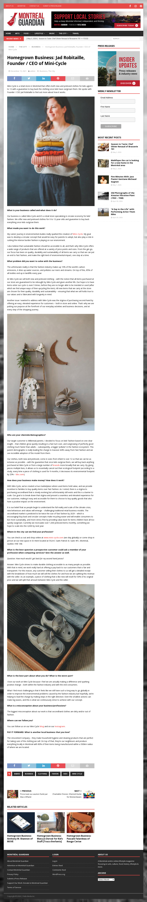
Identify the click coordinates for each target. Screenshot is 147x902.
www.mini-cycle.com (53, 537)
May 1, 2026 (117, 184)
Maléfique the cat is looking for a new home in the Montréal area (125, 162)
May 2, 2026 (117, 168)
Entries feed (57, 865)
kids (65, 773)
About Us (9, 6)
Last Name (105, 115)
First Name (105, 106)
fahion (55, 773)
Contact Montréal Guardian (18, 869)
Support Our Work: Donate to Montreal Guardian (27, 882)
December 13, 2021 (18, 70)
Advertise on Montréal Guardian (20, 865)
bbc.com (20, 474)
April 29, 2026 (117, 217)
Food (26, 33)
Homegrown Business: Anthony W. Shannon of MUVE (20, 838)
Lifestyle (39, 33)
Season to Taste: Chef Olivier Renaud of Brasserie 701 (124, 146)
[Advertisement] (118, 242)
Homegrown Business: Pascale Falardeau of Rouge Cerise (79, 838)
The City (62, 33)
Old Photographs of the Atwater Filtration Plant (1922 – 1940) (123, 195)
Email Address (107, 97)
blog (42, 725)
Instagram (60, 725)
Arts (17, 33)
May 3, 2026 (117, 152)
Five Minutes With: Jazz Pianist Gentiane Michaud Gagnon (123, 178)
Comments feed (59, 869)
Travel (76, 33)
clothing (42, 773)
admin (32, 70)
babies (17, 773)
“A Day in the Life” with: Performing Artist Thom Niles (123, 211)
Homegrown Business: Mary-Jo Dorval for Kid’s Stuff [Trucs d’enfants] (50, 838)
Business (43, 70)
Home (8, 33)
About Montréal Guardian (17, 860)
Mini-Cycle (78, 233)
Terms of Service (14, 887)
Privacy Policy (12, 873)
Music (52, 33)
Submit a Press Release (52, 6)
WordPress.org (58, 873)
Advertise (21, 6)
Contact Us (34, 6)
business (29, 773)
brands (56, 464)
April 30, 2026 (117, 201)
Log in (54, 860)
